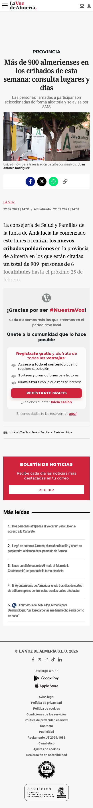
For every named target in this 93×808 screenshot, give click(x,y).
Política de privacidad (46, 703)
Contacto (46, 726)
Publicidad (46, 732)
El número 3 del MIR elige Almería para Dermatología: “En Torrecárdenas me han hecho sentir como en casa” (46, 610)
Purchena (46, 432)
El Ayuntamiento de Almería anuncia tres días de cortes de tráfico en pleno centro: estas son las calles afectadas (45, 588)
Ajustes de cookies (46, 749)
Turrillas (25, 432)
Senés (35, 432)
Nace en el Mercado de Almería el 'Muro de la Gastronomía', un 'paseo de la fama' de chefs (38, 568)
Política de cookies (46, 708)
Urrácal (14, 432)
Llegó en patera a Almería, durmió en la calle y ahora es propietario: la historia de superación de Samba (45, 548)
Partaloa (59, 432)
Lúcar (69, 432)
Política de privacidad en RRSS (46, 720)
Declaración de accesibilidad (46, 755)
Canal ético (46, 743)
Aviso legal (46, 697)
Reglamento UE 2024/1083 (46, 737)
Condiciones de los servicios (46, 714)
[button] (5, 5)
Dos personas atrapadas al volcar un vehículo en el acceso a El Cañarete (42, 529)
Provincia (46, 51)
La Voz (9, 202)
